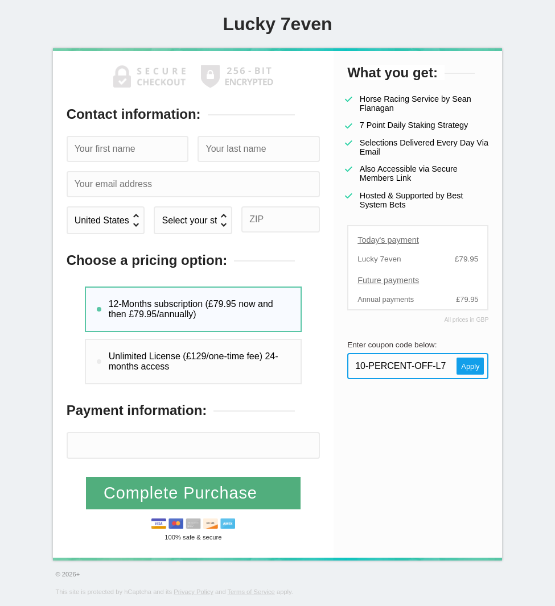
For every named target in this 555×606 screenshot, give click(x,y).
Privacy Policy (193, 591)
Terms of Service (251, 591)
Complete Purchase (183, 493)
